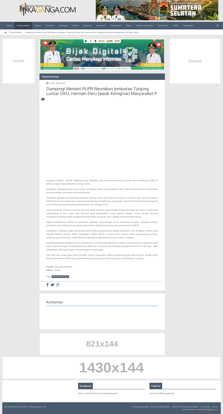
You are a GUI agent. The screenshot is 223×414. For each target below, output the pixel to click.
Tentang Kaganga (140, 406)
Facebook (85, 385)
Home (9, 25)
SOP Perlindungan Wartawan (185, 406)
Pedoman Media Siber (160, 406)
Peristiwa (50, 25)
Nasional (101, 25)
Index (175, 25)
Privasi (215, 406)
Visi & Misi (205, 406)
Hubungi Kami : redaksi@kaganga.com (200, 409)
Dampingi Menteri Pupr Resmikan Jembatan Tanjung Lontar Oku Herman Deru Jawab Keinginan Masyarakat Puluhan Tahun (82, 32)
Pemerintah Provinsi (60, 277)
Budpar (37, 25)
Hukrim (75, 25)
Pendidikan (116, 25)
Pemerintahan (23, 25)
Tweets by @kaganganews (161, 393)
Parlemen (87, 25)
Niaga (128, 25)
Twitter (156, 385)
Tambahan (188, 25)
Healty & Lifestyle (144, 25)
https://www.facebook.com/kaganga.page (97, 393)
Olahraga (63, 25)
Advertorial (163, 25)
